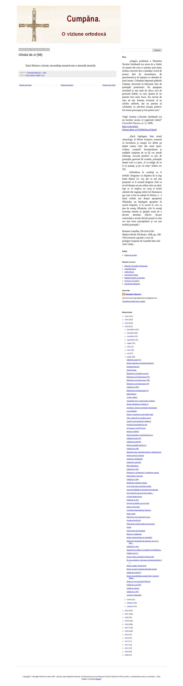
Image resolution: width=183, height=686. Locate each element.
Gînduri (37, 75)
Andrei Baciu (129, 272)
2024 (127, 323)
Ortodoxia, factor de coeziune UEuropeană (142, 408)
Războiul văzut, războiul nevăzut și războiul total (144, 452)
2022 (127, 611)
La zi (42, 75)
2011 (127, 648)
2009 (127, 655)
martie (129, 599)
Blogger (98, 679)
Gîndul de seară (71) (134, 360)
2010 (127, 652)
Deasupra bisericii (133, 367)
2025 (127, 320)
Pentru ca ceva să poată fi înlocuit (138, 581)
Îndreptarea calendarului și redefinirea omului (143, 473)
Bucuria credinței (133, 432)
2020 (127, 617)
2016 (127, 631)
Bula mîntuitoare (132, 466)
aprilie (129, 357)
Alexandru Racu (130, 269)
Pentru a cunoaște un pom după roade (140, 414)
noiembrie (131, 333)
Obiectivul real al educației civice (138, 517)
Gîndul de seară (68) (134, 462)
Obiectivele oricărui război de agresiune (141, 524)
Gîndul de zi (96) (133, 479)
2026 (127, 316)
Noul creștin (131, 514)
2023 (127, 326)
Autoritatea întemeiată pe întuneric (139, 510)
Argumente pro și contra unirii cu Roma (141, 401)
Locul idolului (132, 411)
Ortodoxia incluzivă (134, 520)
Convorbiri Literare (131, 275)
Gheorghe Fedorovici (133, 294)
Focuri (129, 527)
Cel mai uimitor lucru (134, 497)
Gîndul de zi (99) (133, 387)
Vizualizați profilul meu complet (133, 301)
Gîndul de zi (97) (133, 469)
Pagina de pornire (67, 85)
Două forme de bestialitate (136, 531)
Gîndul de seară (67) (134, 573)
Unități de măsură (133, 588)
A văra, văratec (132, 397)
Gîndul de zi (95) (133, 500)
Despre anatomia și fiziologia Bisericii (140, 363)
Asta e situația (30, 75)
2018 (127, 624)
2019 (127, 621)
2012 (127, 645)
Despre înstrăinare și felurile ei (137, 404)
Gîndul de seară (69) (134, 442)
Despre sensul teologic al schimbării (139, 537)
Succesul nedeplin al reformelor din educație (142, 490)
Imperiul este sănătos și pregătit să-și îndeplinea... (144, 550)
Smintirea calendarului (135, 459)
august (129, 343)
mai (128, 353)
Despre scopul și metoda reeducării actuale (142, 569)
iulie (129, 347)
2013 (127, 641)
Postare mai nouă (25, 85)
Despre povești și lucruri (135, 456)
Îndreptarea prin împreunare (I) (138, 391)
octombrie (131, 336)
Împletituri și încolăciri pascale (137, 374)
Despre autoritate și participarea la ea (140, 435)
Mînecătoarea (131, 394)
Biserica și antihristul (134, 534)
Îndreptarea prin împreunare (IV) (138, 377)
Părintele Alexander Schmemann (135, 266)
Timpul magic (131, 370)
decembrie (131, 330)
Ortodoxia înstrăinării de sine (137, 425)
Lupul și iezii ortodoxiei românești (139, 421)
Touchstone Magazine (132, 284)
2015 (127, 635)
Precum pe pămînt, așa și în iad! (138, 503)
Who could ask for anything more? (139, 418)
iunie (129, 350)
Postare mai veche (109, 85)
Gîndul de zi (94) (133, 547)
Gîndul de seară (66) (134, 585)
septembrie (131, 340)
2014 (127, 638)
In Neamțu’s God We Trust (136, 428)
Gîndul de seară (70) (134, 438)
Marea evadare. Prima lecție (136, 566)
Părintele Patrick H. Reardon (134, 278)
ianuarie (130, 606)
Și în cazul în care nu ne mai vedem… (140, 493)
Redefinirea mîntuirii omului (137, 483)
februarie (130, 603)
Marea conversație (133, 507)
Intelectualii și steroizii (135, 476)
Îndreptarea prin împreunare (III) (138, 380)
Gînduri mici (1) (132, 553)
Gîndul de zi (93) (133, 592)
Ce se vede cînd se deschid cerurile (139, 486)
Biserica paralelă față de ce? (136, 445)
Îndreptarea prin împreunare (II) (138, 384)
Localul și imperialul (134, 595)
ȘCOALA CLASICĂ (131, 281)
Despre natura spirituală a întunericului (140, 557)
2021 (127, 614)
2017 (127, 628)
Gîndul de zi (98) (133, 449)
